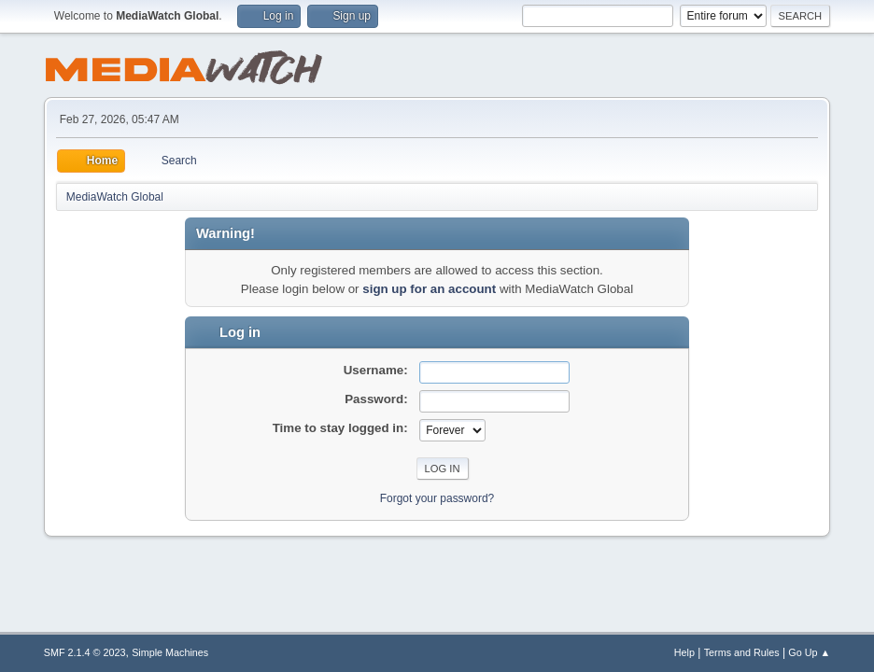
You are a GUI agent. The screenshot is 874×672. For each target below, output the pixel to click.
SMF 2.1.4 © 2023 (85, 652)
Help (684, 652)
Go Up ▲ (809, 652)
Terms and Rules (742, 652)
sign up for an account (429, 289)
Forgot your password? (437, 498)
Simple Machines (170, 652)
